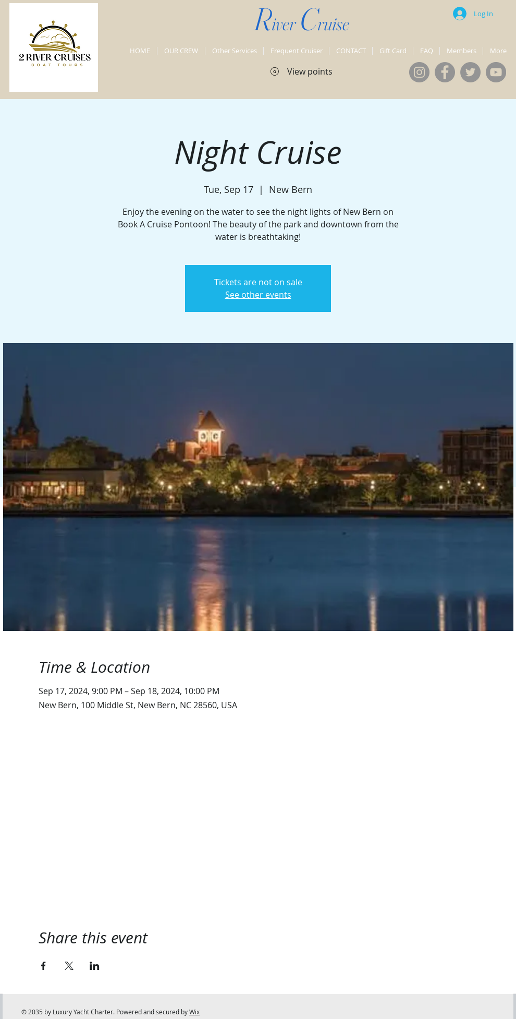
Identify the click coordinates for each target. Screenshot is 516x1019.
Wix (194, 1012)
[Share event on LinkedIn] (95, 966)
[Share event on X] (69, 966)
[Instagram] (419, 72)
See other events (258, 294)
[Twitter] (470, 72)
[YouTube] (496, 72)
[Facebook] (445, 72)
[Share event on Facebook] (43, 966)
